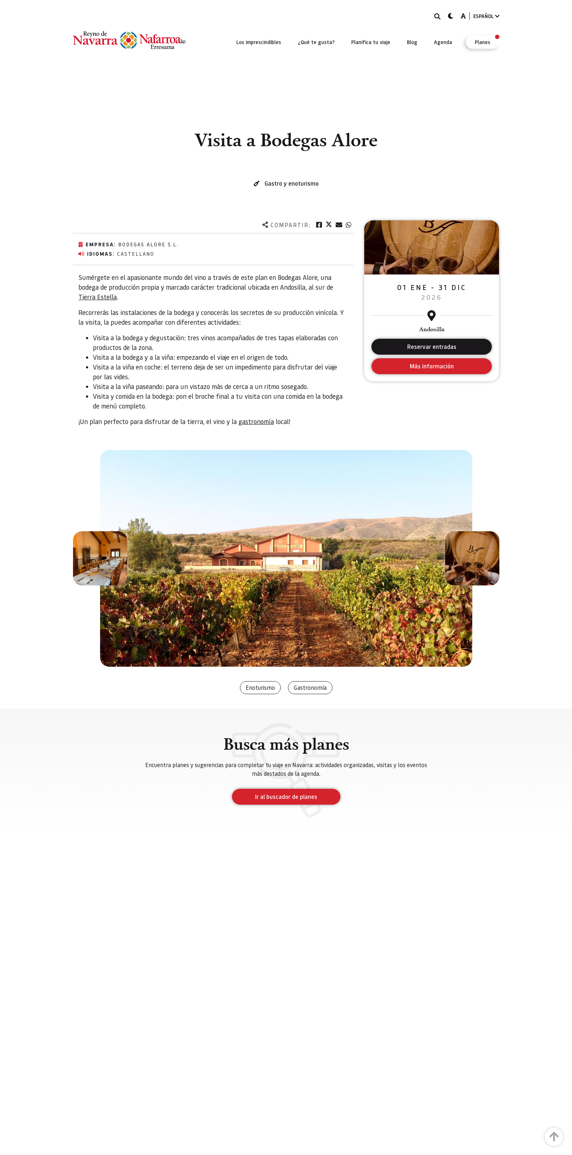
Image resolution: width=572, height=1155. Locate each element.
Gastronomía (310, 687)
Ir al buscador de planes (286, 796)
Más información (431, 366)
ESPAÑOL (486, 16)
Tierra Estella (97, 297)
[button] (100, 558)
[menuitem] (258, 42)
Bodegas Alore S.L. (148, 244)
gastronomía (256, 421)
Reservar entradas (431, 346)
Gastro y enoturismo (292, 183)
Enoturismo (260, 687)
